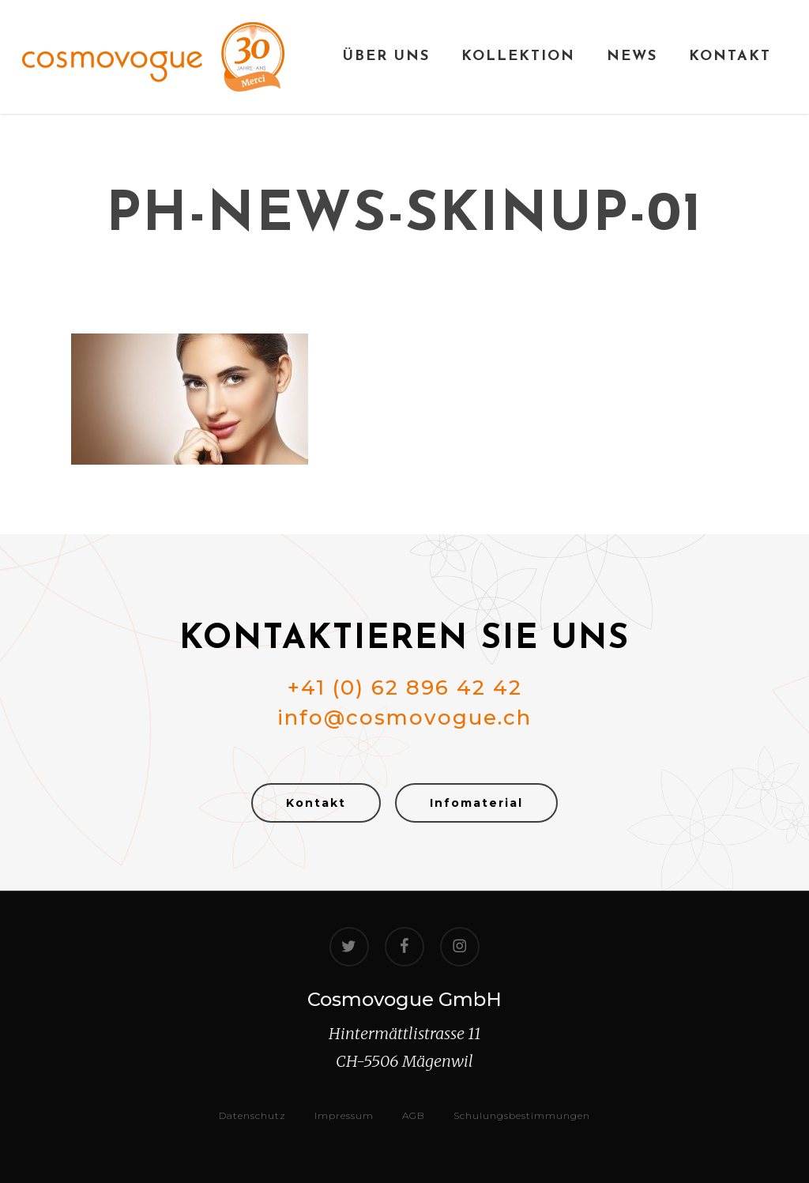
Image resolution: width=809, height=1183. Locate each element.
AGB (413, 1115)
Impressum (344, 1115)
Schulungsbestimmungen (521, 1115)
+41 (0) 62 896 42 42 (405, 687)
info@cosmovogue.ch (404, 717)
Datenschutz (252, 1115)
